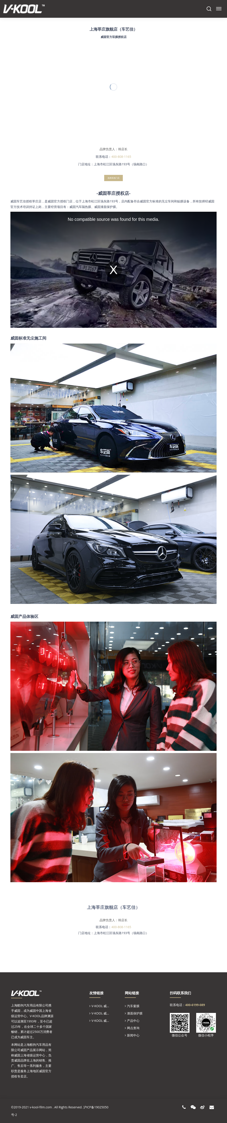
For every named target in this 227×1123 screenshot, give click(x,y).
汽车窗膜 (133, 1006)
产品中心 (133, 1020)
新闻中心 (133, 1035)
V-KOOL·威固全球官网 (107, 1006)
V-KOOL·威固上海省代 (107, 1020)
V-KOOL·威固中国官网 (107, 1013)
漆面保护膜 (135, 1013)
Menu (218, 7)
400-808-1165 (121, 927)
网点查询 (133, 1028)
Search (209, 9)
